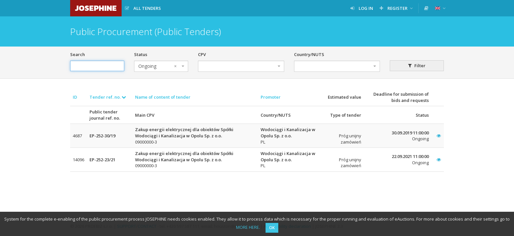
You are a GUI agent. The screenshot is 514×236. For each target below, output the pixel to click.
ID (75, 97)
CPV (202, 54)
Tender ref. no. (107, 97)
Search (77, 54)
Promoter (271, 97)
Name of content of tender (162, 97)
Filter (416, 66)
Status (140, 54)
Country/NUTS (309, 54)
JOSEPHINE (96, 8)
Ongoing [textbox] (157, 66)
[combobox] (161, 66)
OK (272, 227)
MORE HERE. (248, 227)
